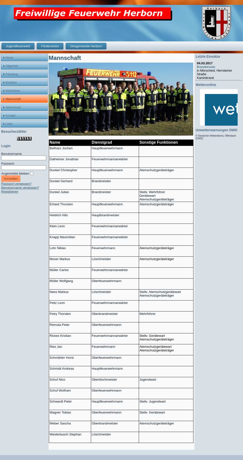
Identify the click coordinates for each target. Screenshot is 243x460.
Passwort (7, 163)
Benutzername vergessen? (20, 187)
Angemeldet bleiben (15, 173)
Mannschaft (65, 58)
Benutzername (11, 154)
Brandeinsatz (207, 67)
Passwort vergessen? (16, 184)
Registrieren (9, 191)
